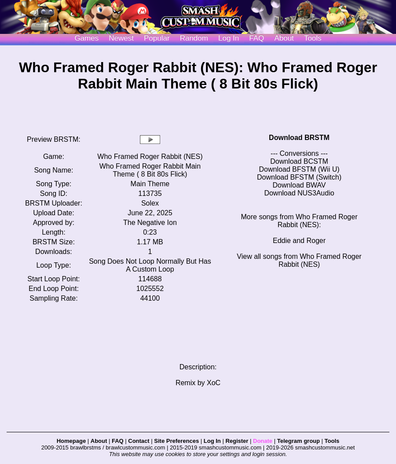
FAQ (256, 38)
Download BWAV (299, 185)
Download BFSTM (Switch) (299, 177)
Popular (157, 38)
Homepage (71, 441)
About (283, 38)
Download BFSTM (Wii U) (299, 169)
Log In (212, 441)
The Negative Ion (150, 222)
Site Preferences (176, 441)
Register (236, 441)
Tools (313, 38)
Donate (262, 441)
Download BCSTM (299, 161)
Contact (138, 441)
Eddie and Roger (299, 240)
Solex (150, 203)
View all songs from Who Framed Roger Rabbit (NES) (299, 260)
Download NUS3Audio (299, 193)
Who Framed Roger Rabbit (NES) (149, 156)
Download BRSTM (299, 137)
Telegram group (298, 441)
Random (194, 38)
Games (86, 38)
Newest (121, 38)
